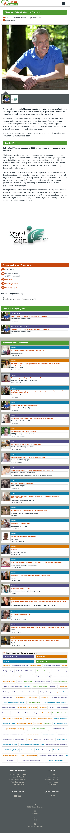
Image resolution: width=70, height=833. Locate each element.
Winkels (61, 755)
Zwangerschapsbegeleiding (56, 760)
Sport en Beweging (62, 739)
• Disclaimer (52, 784)
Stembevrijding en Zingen (10, 744)
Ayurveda (64, 665)
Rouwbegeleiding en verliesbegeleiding (14, 739)
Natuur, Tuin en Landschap (60, 713)
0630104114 (9, 279)
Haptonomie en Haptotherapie (29, 692)
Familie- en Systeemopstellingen (12, 686)
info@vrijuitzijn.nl (11, 283)
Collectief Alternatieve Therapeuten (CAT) (19, 298)
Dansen (20, 681)
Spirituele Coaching (48, 739)
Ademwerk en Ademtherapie (20, 665)
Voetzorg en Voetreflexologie (28, 755)
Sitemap (35, 812)
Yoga (66, 755)
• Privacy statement (52, 777)
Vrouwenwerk (42, 755)
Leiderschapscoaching (8, 707)
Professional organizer (38, 728)
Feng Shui (27, 686)
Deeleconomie (28, 681)
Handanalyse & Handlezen (10, 692)
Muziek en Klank (46, 713)
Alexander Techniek (35, 665)
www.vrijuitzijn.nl (11, 287)
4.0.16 (35, 818)
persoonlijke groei (10, 656)
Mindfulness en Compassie (32, 713)
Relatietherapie (62, 734)
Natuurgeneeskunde (30, 718)
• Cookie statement (52, 779)
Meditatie (20, 713)
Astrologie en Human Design (52, 665)
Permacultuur (47, 723)
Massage (13, 713)
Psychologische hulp (58, 728)
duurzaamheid (42, 661)
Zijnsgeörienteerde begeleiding (31, 760)
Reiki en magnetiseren (33, 734)
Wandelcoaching (52, 755)
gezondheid (41, 656)
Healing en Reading (45, 692)
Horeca (65, 692)
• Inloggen (52, 795)
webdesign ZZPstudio (35, 825)
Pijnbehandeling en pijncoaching (15, 728)
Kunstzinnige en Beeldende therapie (14, 702)
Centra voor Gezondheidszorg (11, 676)
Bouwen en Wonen (42, 671)
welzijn (6, 661)
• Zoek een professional (18, 774)
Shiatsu (30, 739)
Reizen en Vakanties (48, 734)
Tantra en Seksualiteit (27, 750)
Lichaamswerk (43, 707)
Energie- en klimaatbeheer (60, 681)
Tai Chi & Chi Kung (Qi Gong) (11, 750)
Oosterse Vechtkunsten (60, 718)
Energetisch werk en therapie (42, 681)
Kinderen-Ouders (20, 697)
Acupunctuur (6, 665)
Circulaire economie (26, 676)
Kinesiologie (44, 697)
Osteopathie (38, 723)
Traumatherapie (46, 750)
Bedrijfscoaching (8, 671)
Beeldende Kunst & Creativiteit (25, 671)
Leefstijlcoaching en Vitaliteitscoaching (55, 702)
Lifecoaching (51, 707)
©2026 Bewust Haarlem (35, 805)
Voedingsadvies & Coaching (10, 755)
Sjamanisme (37, 739)
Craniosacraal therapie (9, 681)
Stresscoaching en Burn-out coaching (56, 744)
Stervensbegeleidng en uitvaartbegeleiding (31, 744)
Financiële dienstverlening (40, 686)
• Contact (52, 774)
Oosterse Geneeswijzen (45, 718)
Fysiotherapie (63, 686)
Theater (38, 750)
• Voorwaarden (52, 782)
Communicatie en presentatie (59, 676)
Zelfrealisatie (9, 760)
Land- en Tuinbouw (34, 702)
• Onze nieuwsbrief (18, 784)
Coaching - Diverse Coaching (42, 676)
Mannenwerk (6, 713)
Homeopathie (57, 692)
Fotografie (53, 686)
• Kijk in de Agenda (18, 777)
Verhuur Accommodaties (60, 750)
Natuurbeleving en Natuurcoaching (12, 718)
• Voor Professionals (17, 782)
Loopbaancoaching (62, 707)
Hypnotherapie (7, 697)
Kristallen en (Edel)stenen (59, 697)
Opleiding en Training (9, 723)
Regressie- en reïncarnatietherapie (13, 734)
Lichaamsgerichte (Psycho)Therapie (27, 707)
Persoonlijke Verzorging (60, 723)
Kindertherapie (33, 697)
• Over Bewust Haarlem (17, 779)
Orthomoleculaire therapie (24, 723)
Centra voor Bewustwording (59, 671)
